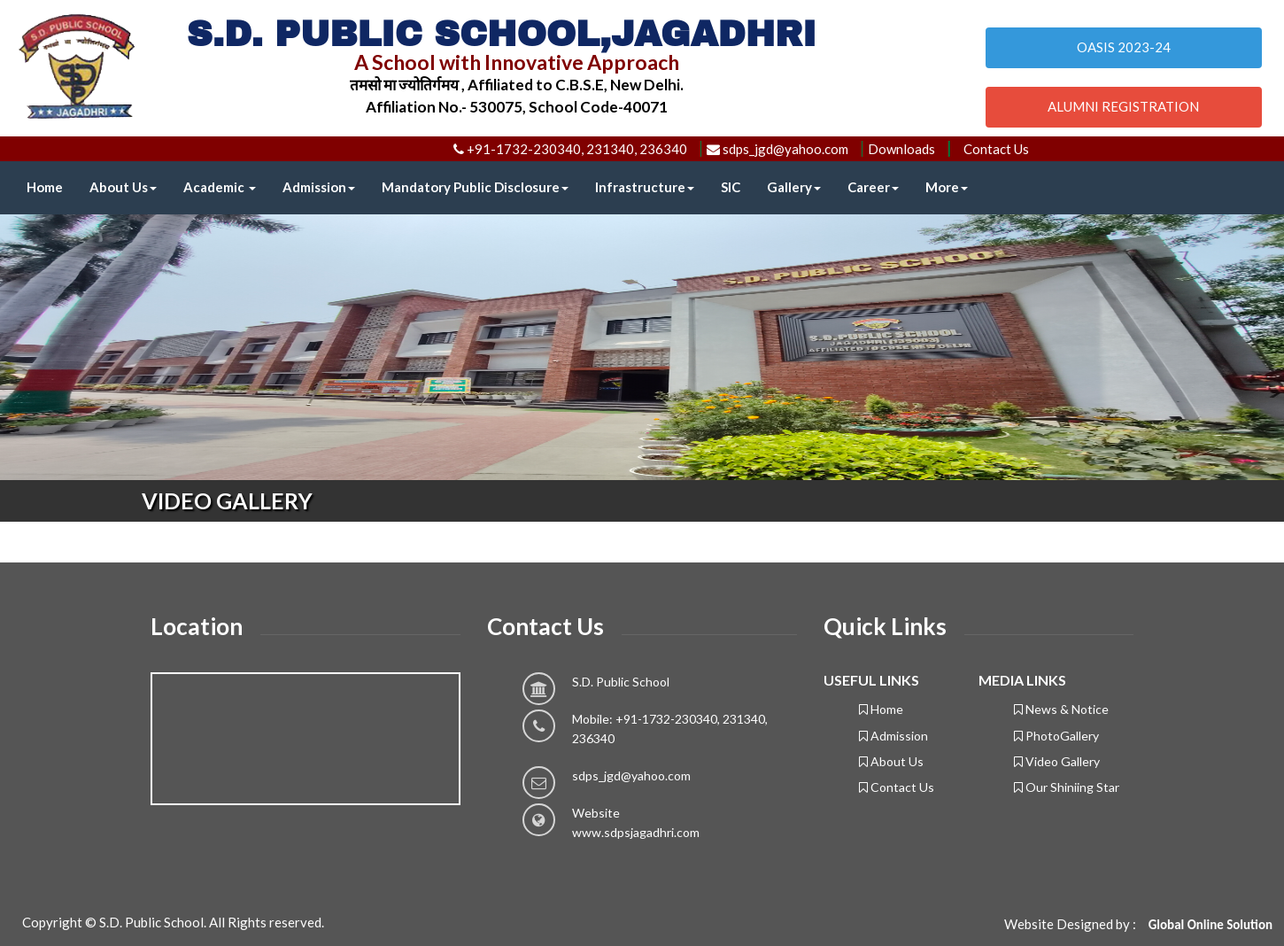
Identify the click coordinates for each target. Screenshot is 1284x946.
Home (45, 187)
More (946, 187)
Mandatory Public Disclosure (475, 187)
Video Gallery (1057, 761)
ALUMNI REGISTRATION (1123, 106)
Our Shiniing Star (1066, 787)
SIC (730, 187)
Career (873, 187)
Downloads (901, 149)
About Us (123, 187)
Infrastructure (644, 187)
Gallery (794, 187)
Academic (219, 187)
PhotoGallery (1056, 735)
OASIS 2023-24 (1124, 47)
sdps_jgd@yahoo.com (631, 775)
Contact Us (996, 149)
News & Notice (1061, 709)
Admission (318, 187)
